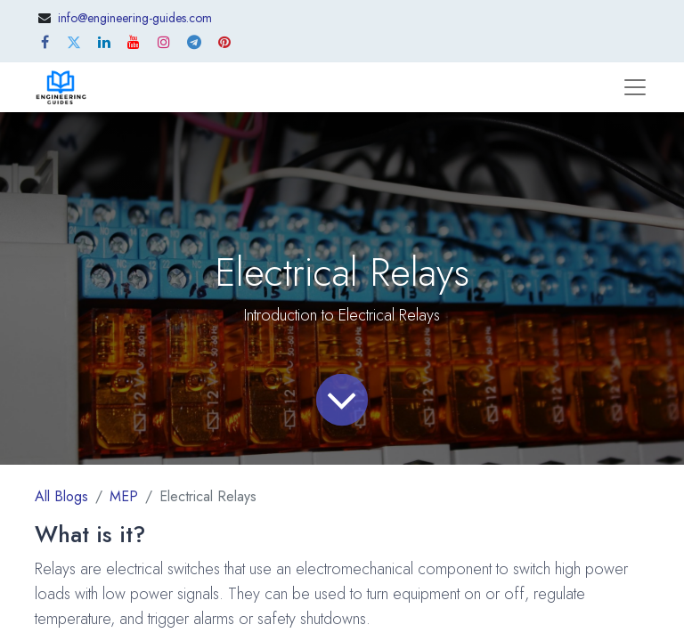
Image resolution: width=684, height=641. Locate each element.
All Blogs (61, 496)
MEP (124, 496)
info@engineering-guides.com (135, 18)
